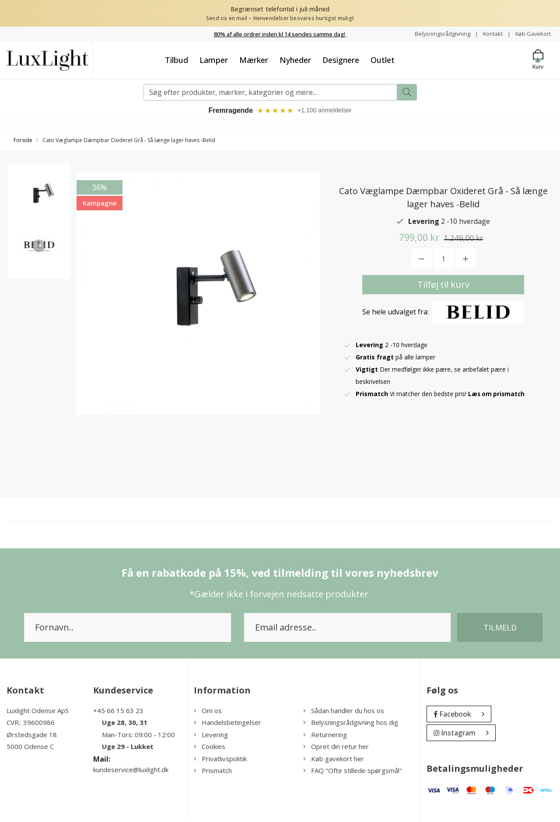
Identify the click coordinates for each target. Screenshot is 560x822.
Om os (208, 711)
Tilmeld (500, 628)
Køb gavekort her (333, 760)
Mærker (253, 60)
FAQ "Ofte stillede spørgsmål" (352, 771)
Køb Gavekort (531, 33)
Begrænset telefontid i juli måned (280, 9)
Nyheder (295, 60)
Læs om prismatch (497, 395)
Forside (23, 141)
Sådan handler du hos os (343, 711)
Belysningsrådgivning (434, 33)
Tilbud (176, 60)
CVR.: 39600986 (31, 723)
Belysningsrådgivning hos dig (350, 723)
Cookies (209, 747)
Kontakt (488, 33)
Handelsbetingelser (227, 723)
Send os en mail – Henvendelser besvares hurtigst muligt (280, 18)
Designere (340, 60)
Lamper (214, 60)
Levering (211, 735)
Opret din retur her (336, 747)
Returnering (325, 735)
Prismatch (213, 771)
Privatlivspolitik (220, 760)
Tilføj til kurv (443, 286)
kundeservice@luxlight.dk (130, 770)
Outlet (383, 60)
